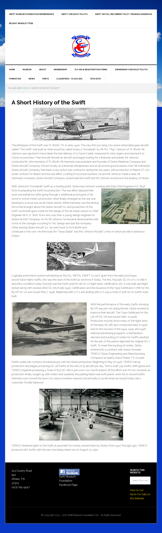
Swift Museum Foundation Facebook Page (68, 480)
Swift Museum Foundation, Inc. (81, 46)
